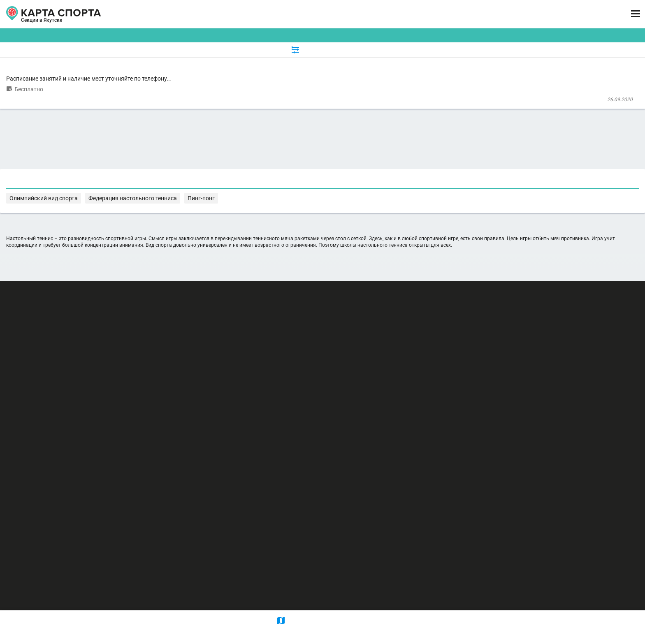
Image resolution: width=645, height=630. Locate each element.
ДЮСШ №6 (207, 119)
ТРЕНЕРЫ (288, 14)
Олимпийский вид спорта (284, 356)
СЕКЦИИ (199, 14)
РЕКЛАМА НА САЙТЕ (111, 546)
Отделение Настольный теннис (251, 87)
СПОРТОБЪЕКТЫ (352, 14)
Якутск (93, 24)
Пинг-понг (409, 356)
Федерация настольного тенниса (355, 356)
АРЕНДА (241, 14)
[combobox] (303, 63)
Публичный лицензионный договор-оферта (128, 595)
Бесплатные (515, 63)
